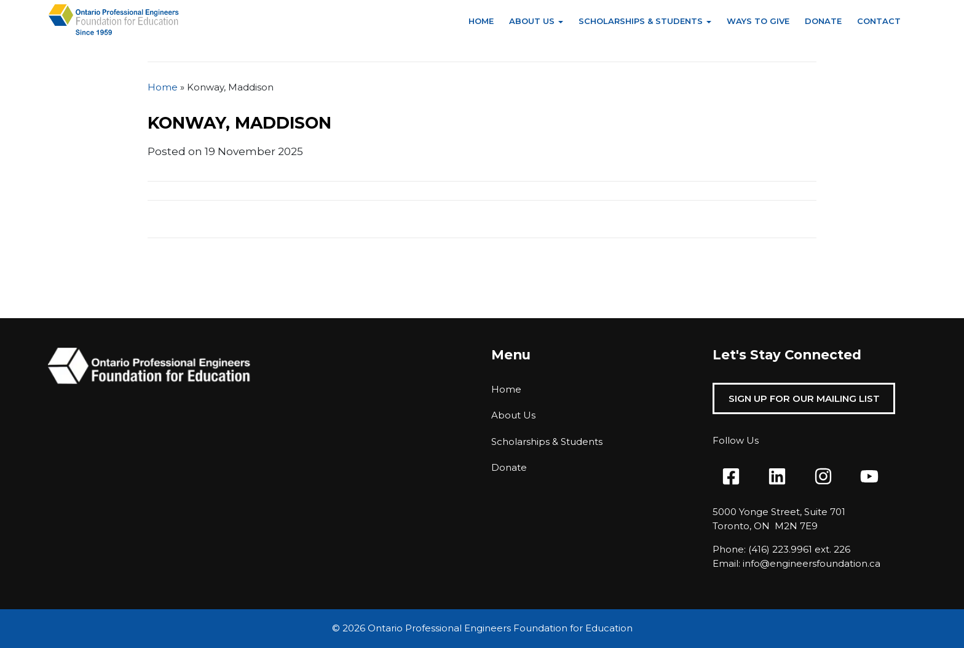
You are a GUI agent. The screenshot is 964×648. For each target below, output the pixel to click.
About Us (532, 21)
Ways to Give (758, 21)
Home (481, 21)
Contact (879, 21)
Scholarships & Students (641, 21)
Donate (823, 21)
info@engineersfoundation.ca (811, 563)
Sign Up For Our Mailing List (804, 398)
